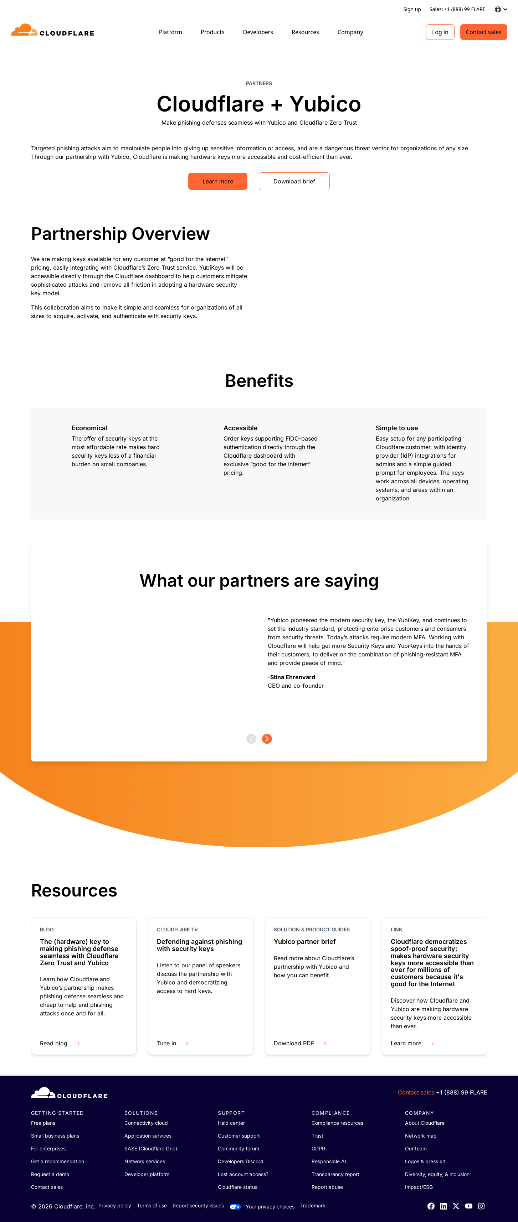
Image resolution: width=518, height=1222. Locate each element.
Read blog (60, 1043)
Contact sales (484, 32)
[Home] (53, 32)
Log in (440, 32)
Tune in (173, 1043)
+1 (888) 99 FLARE (461, 1092)
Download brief (294, 181)
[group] (259, 635)
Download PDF (301, 1043)
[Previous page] (251, 739)
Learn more (217, 181)
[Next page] (267, 739)
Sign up (412, 9)
